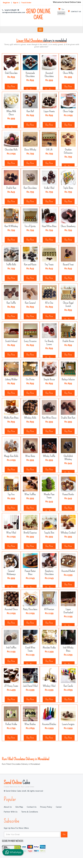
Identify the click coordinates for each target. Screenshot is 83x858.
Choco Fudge (68, 111)
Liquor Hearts (49, 111)
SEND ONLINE (38, 16)
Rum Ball (30, 111)
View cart (61, 13)
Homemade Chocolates (30, 74)
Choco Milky (68, 73)
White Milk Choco (11, 112)
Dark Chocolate (11, 73)
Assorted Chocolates (49, 74)
